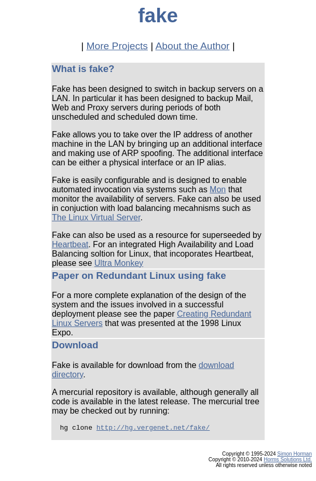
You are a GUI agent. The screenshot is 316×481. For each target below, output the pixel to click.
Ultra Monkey (118, 263)
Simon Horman (294, 457)
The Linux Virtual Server (96, 217)
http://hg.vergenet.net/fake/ (153, 428)
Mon (218, 189)
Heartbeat (70, 244)
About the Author (193, 45)
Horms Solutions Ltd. (288, 462)
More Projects (117, 45)
